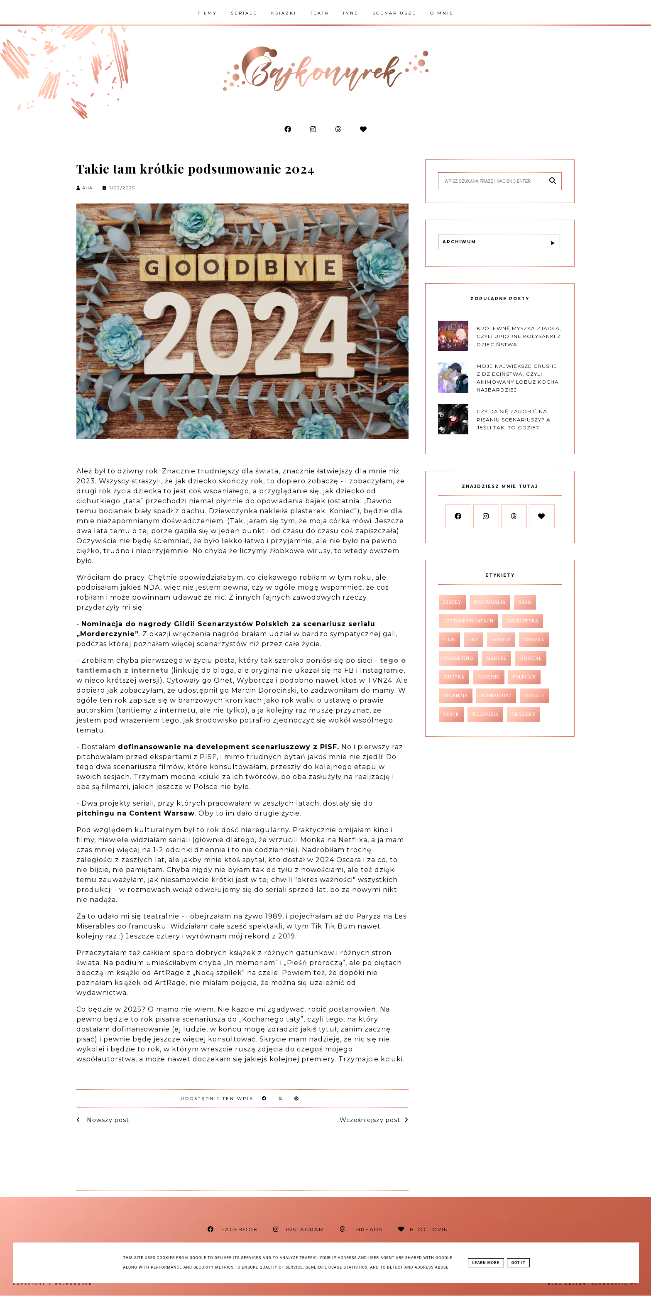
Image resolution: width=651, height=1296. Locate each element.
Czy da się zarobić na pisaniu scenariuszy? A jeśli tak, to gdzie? (514, 419)
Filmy (207, 13)
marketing (458, 658)
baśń (525, 602)
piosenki (488, 677)
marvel (496, 658)
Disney (452, 602)
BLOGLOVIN (423, 1229)
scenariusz (496, 695)
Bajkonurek (74, 1284)
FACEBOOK (233, 1229)
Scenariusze (394, 13)
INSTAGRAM (298, 1229)
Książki (283, 13)
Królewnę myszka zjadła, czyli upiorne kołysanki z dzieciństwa (519, 336)
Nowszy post (107, 1120)
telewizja (485, 714)
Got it (519, 1263)
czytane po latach (468, 621)
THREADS (361, 1229)
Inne (351, 13)
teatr (451, 714)
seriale (534, 695)
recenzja (455, 695)
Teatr (319, 13)
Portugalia (490, 602)
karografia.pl (615, 1284)
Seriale (244, 13)
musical (530, 658)
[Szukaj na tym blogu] (493, 181)
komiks (501, 639)
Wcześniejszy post (370, 1120)
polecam (524, 677)
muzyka (454, 677)
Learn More (485, 1263)
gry (473, 639)
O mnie (442, 13)
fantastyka (522, 621)
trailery (524, 714)
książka (534, 639)
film (449, 639)
